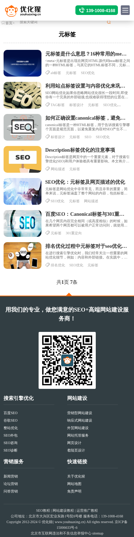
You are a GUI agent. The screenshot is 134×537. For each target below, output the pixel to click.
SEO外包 (11, 435)
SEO (88, 137)
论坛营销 (11, 484)
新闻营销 (11, 476)
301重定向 (74, 233)
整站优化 (11, 428)
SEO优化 (88, 73)
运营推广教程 (87, 510)
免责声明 (74, 491)
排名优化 (58, 265)
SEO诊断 (11, 450)
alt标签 (56, 73)
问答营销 (11, 491)
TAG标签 (58, 105)
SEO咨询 (11, 443)
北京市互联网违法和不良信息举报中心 (61, 533)
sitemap (97, 533)
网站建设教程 (63, 510)
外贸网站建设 (78, 428)
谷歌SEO (11, 420)
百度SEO (11, 413)
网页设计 (74, 443)
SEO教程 (43, 510)
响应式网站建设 (79, 420)
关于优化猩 (76, 476)
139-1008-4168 (100, 10)
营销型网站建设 (79, 413)
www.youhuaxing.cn (69, 522)
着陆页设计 (76, 450)
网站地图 (74, 484)
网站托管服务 (78, 435)
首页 (9, 23)
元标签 (71, 73)
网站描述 (58, 169)
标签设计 (76, 105)
